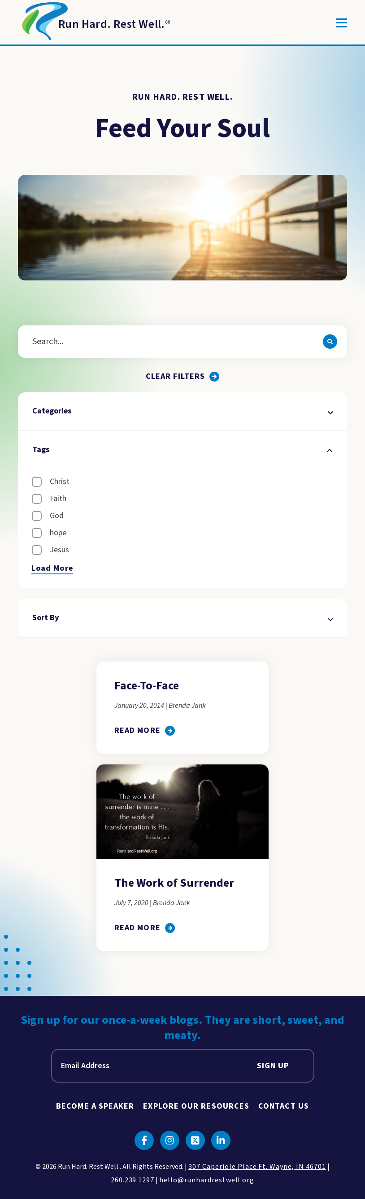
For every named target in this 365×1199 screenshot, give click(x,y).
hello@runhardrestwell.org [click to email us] (206, 1180)
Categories (182, 411)
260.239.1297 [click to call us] (133, 1180)
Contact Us (283, 1106)
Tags (182, 449)
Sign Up (273, 1066)
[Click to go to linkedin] (220, 1140)
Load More (52, 568)
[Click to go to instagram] (169, 1140)
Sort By (182, 617)
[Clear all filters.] (182, 376)
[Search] (330, 341)
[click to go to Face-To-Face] (144, 730)
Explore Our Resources (196, 1106)
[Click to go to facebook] (144, 1140)
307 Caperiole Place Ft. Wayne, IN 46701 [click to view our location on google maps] (257, 1167)
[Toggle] (341, 22)
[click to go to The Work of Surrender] (144, 928)
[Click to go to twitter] (195, 1140)
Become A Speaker (95, 1106)
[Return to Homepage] (94, 23)
